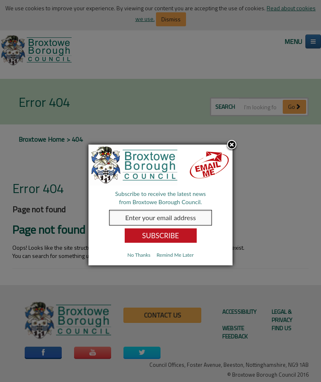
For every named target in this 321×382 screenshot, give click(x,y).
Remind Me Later (174, 255)
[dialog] (160, 205)
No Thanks (138, 255)
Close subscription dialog (232, 145)
